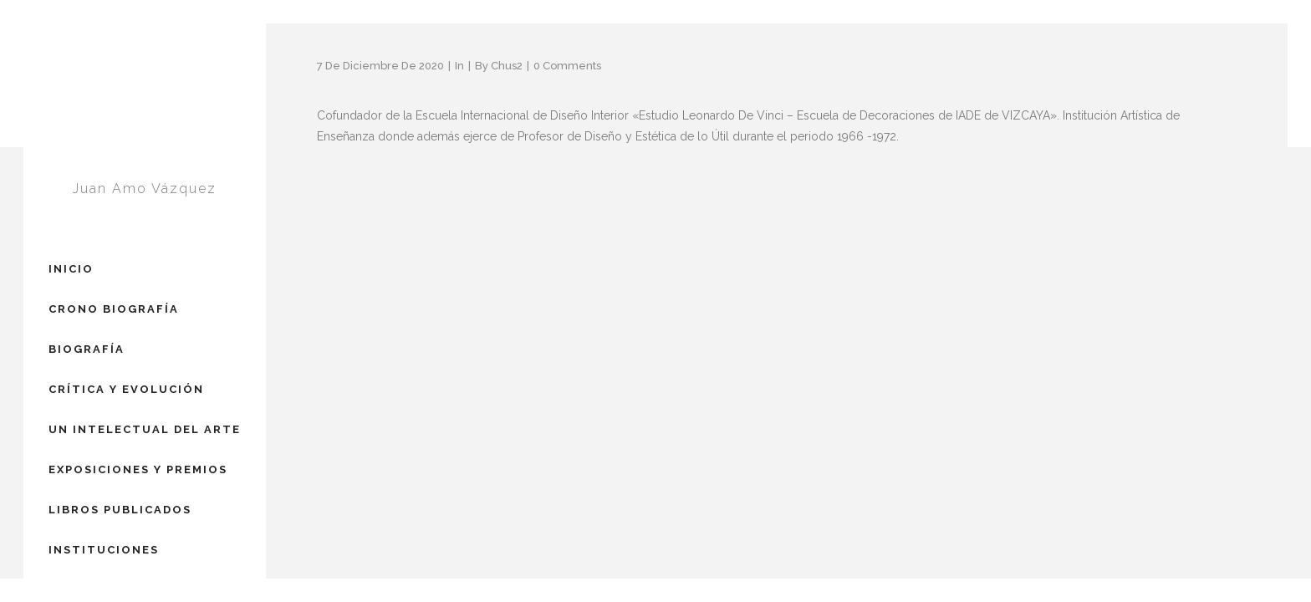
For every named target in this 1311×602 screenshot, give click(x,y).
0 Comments (567, 65)
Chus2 (507, 65)
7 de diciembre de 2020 (380, 65)
